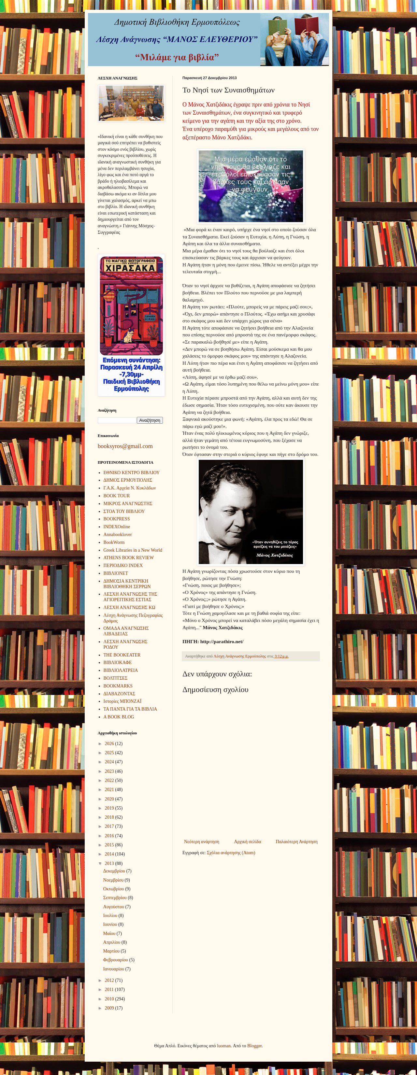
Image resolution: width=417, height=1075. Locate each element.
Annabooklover (118, 534)
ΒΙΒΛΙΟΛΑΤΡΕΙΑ (121, 670)
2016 (110, 835)
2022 (110, 780)
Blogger (254, 1045)
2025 (110, 752)
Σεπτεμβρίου (115, 897)
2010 (110, 999)
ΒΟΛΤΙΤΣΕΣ (116, 678)
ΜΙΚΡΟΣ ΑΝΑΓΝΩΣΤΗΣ (128, 503)
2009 (110, 1008)
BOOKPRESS (117, 518)
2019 (110, 808)
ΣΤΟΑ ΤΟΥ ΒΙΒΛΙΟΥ (124, 511)
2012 (110, 980)
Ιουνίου (110, 924)
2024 (110, 761)
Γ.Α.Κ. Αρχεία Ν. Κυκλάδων (130, 488)
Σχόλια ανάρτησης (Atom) (231, 852)
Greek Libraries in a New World (133, 550)
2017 (110, 826)
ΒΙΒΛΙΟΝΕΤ (116, 573)
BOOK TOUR (117, 495)
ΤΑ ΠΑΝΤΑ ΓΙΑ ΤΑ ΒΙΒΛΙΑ (130, 709)
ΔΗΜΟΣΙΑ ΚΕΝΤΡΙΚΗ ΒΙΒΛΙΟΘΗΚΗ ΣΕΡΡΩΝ (127, 584)
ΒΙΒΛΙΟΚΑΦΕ (118, 662)
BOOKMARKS (118, 686)
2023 (110, 771)
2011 (110, 989)
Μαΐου (110, 933)
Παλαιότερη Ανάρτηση (297, 841)
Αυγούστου (114, 906)
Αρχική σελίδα (247, 841)
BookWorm (114, 542)
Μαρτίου (112, 951)
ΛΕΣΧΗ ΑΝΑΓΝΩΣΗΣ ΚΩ (129, 607)
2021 (110, 789)
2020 (110, 799)
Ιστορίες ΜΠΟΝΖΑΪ (123, 701)
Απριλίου (112, 942)
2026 (110, 743)
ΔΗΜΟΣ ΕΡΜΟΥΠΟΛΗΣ (128, 480)
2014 (110, 854)
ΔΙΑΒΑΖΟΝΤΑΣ (120, 693)
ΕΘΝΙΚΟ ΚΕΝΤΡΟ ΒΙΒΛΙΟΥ (132, 472)
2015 (110, 844)
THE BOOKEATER (122, 655)
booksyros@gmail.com (125, 446)
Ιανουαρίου (114, 969)
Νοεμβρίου (114, 880)
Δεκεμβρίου (114, 871)
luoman (224, 1045)
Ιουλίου (111, 915)
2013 (110, 863)
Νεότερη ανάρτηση (201, 841)
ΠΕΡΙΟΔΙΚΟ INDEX (123, 565)
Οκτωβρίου (114, 888)
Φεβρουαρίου (116, 959)
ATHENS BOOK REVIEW (129, 557)
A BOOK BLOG (119, 716)
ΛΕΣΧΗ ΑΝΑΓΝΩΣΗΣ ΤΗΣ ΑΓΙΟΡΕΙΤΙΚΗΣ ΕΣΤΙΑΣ (130, 597)
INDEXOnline (117, 526)
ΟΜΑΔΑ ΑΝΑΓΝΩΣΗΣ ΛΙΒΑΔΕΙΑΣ (126, 631)
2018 (110, 817)
